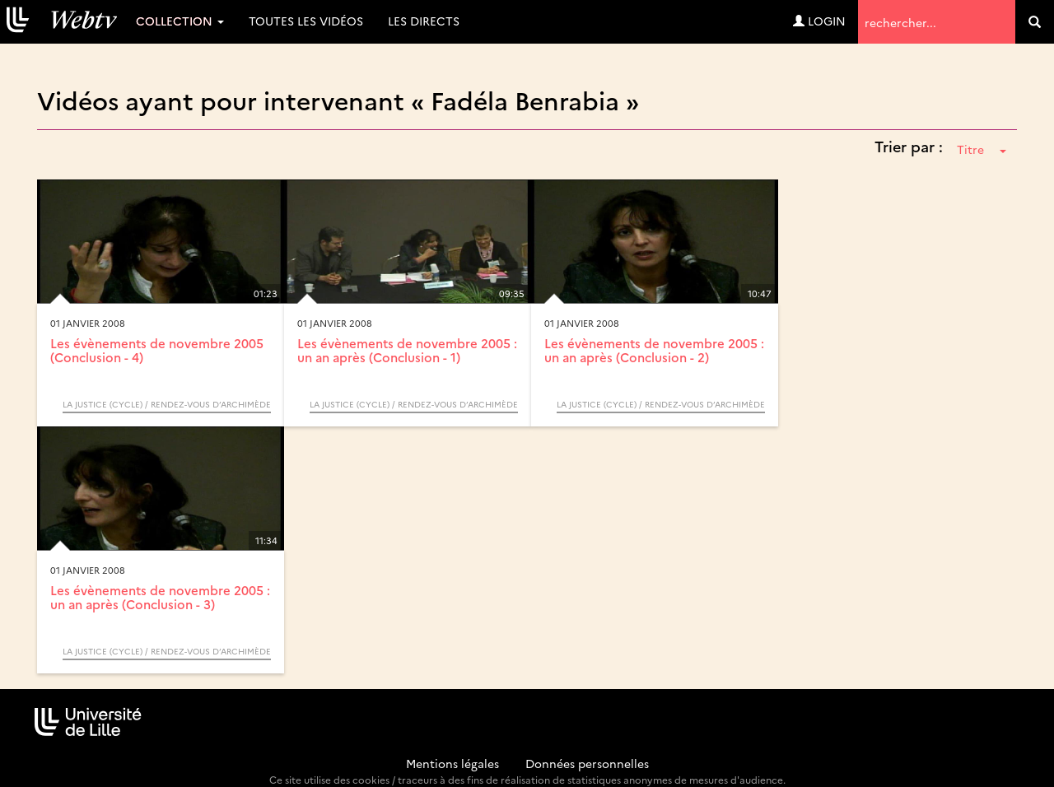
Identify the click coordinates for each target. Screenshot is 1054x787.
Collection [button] (180, 20)
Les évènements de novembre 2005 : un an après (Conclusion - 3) (160, 596)
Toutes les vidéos (306, 20)
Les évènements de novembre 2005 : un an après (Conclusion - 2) (654, 350)
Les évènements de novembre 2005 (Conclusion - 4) (157, 350)
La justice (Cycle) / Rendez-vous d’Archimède (167, 404)
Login (819, 20)
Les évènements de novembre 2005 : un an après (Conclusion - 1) (407, 350)
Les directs (423, 20)
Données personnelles (587, 763)
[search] (1034, 22)
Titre (981, 149)
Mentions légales (452, 763)
